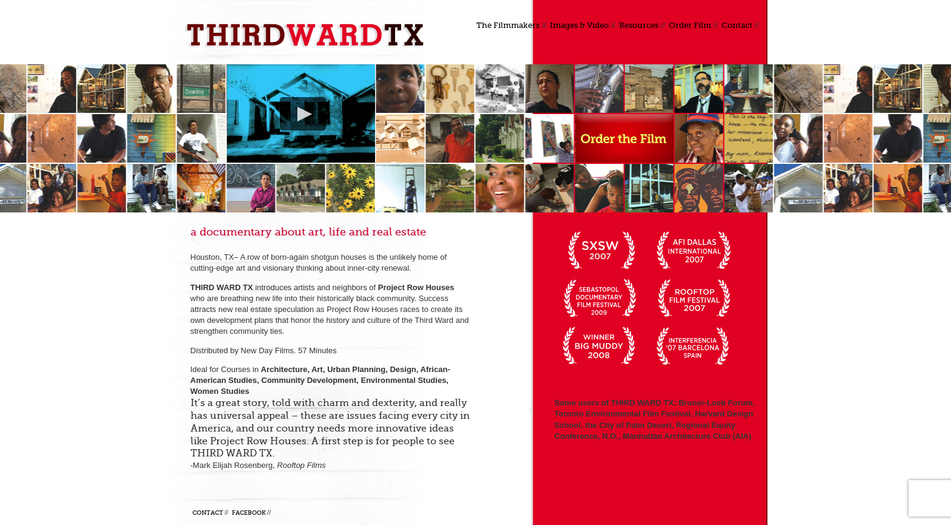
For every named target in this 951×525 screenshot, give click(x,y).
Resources (638, 25)
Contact (737, 25)
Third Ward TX (308, 35)
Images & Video (579, 25)
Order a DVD (624, 138)
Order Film (690, 25)
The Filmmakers (508, 25)
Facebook (249, 512)
